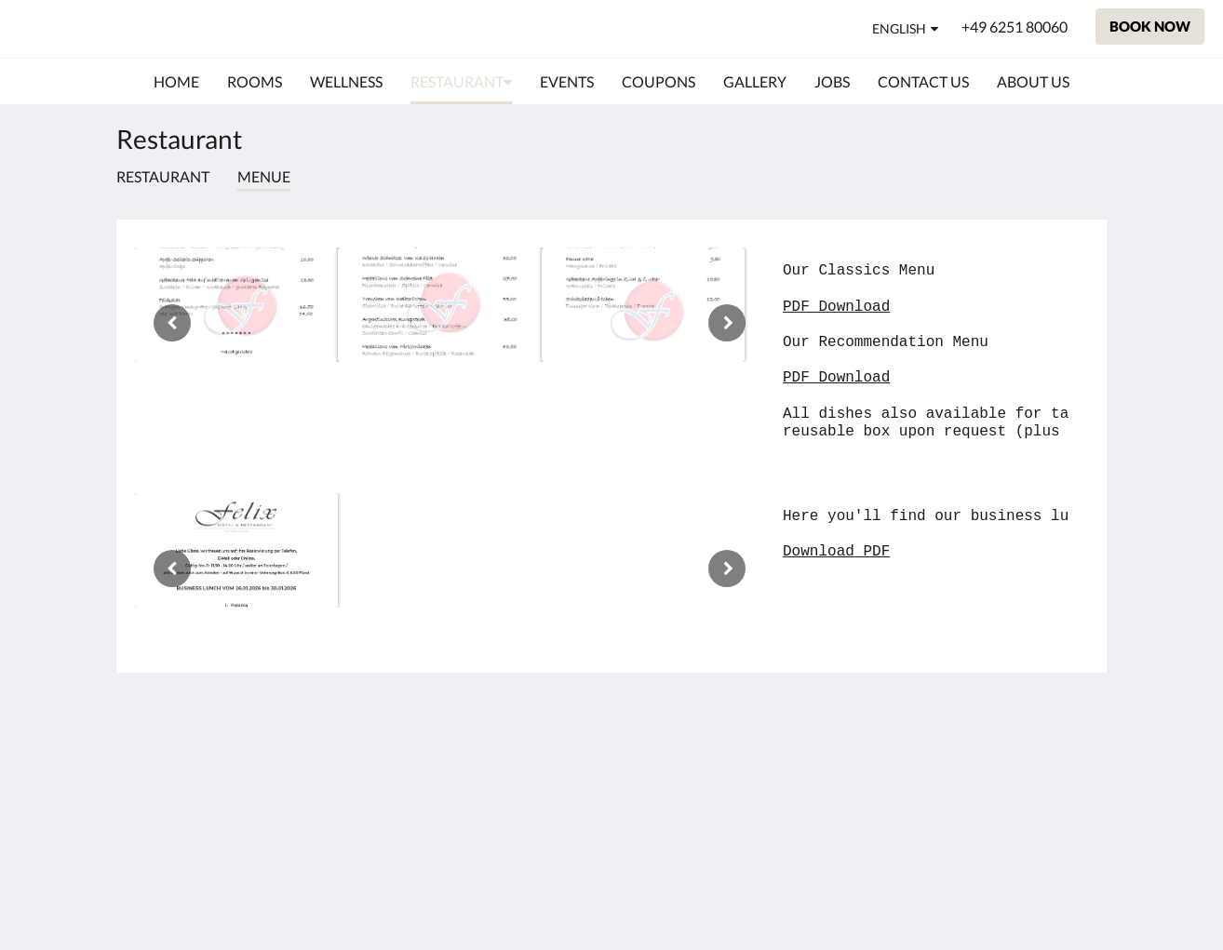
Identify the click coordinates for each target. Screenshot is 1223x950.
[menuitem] (176, 82)
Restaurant (162, 176)
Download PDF (836, 552)
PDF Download (836, 307)
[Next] (727, 322)
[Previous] (172, 322)
